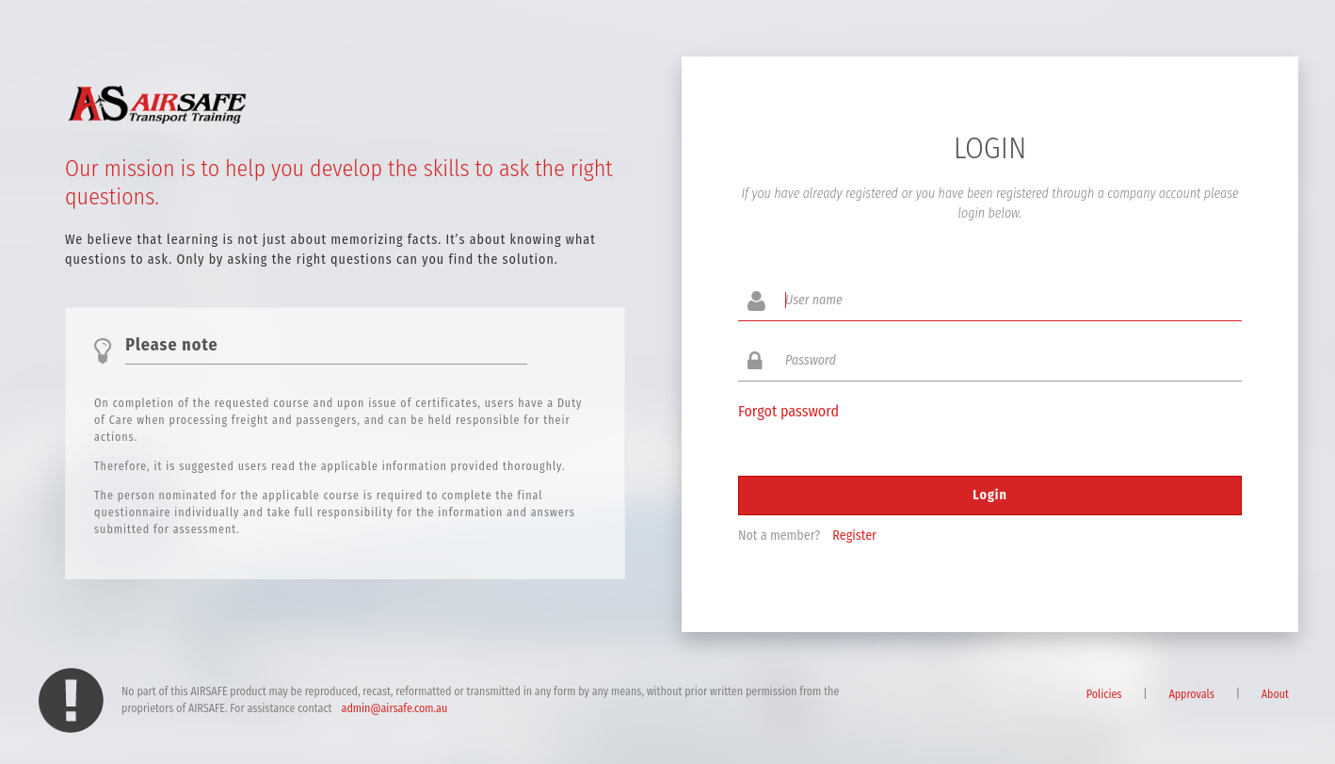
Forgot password (788, 411)
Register (854, 536)
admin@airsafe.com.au (395, 708)
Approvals (1191, 694)
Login (990, 495)
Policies (1104, 694)
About (1275, 694)
